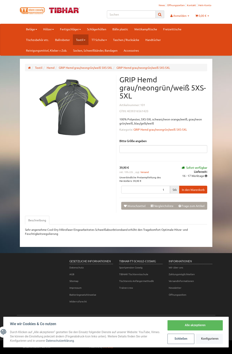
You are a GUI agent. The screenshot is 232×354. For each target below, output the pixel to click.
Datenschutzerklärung (60, 340)
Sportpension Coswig (131, 267)
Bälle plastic (120, 29)
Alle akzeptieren (195, 325)
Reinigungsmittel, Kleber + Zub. (46, 50)
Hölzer (48, 29)
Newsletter (175, 287)
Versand (144, 172)
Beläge (31, 29)
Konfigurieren (209, 338)
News (162, 5)
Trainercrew (126, 287)
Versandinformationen (181, 281)
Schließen (180, 338)
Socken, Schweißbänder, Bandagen (95, 50)
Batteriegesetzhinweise (82, 294)
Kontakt (191, 5)
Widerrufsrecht (78, 301)
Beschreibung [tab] (37, 220)
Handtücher (153, 40)
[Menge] (145, 189)
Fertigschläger (70, 29)
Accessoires (131, 50)
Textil (80, 40)
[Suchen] (131, 14)
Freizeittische (172, 29)
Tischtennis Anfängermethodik (136, 281)
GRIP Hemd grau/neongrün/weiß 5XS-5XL (160, 129)
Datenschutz (76, 267)
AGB (71, 274)
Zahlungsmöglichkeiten (182, 274)
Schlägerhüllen (96, 29)
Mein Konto (204, 5)
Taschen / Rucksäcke (126, 40)
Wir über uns (176, 267)
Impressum (75, 287)
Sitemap (73, 281)
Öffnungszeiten (176, 5)
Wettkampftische (145, 29)
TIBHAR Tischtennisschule (133, 274)
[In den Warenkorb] (193, 189)
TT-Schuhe (99, 40)
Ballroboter (62, 40)
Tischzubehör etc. (37, 40)
